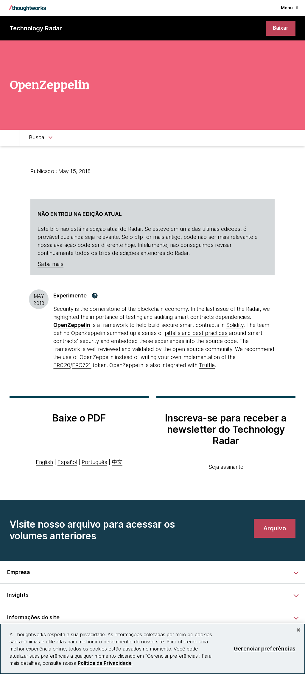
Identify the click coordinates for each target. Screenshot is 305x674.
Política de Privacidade (105, 663)
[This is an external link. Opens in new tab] (71, 325)
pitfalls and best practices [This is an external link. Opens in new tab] (196, 333)
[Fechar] (298, 630)
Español (67, 463)
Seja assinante (225, 467)
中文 (117, 463)
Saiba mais (50, 264)
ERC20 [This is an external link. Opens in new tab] (61, 365)
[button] (95, 296)
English (44, 463)
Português (94, 463)
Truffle (207, 365)
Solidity (235, 325)
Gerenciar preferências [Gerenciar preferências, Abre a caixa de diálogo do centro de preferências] (264, 648)
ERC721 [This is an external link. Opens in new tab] (81, 365)
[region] (152, 648)
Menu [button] (289, 7)
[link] (280, 28)
